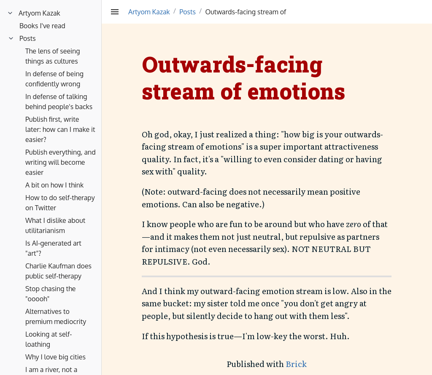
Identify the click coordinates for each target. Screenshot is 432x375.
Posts (187, 12)
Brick (296, 364)
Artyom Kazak (149, 12)
